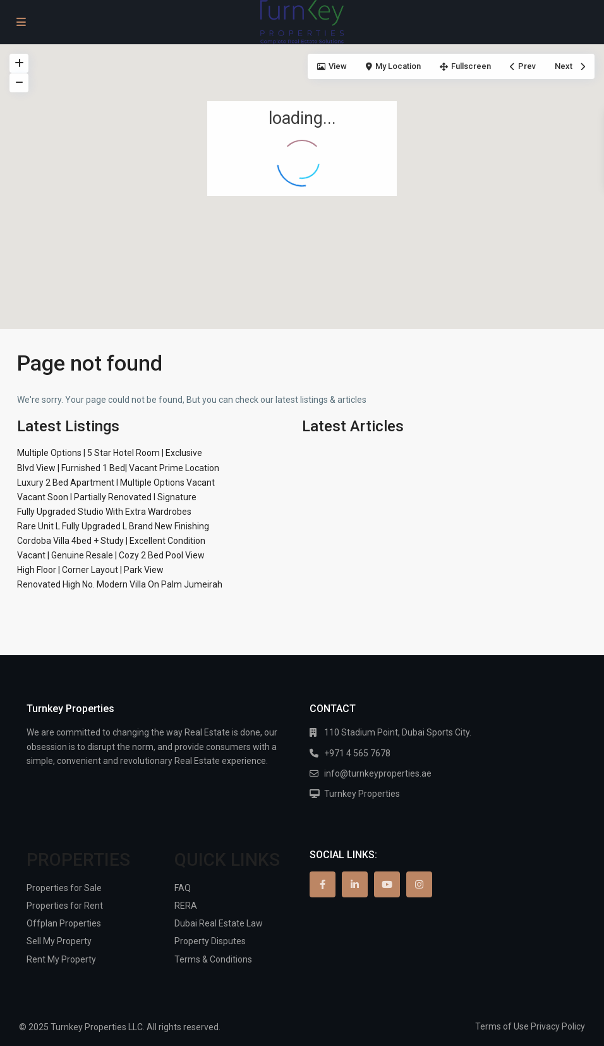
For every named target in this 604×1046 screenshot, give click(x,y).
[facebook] (322, 884)
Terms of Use (502, 1026)
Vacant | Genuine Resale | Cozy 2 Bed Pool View (111, 555)
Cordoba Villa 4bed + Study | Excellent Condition (111, 541)
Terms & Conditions (213, 959)
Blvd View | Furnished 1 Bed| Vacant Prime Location (118, 468)
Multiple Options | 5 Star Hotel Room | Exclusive (109, 453)
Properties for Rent (65, 906)
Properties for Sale (64, 888)
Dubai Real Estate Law (218, 923)
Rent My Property (61, 959)
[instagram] (419, 884)
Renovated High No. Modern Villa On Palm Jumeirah (119, 584)
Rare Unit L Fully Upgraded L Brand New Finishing (113, 526)
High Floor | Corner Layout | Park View (90, 570)
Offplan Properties (64, 923)
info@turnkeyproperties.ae (378, 773)
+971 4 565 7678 (357, 753)
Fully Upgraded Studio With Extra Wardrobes (104, 512)
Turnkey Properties (362, 794)
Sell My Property (59, 941)
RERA (185, 906)
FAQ (182, 888)
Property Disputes (210, 941)
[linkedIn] (355, 884)
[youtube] (387, 884)
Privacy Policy (558, 1026)
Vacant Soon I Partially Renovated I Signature (106, 497)
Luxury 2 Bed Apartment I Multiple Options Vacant (116, 482)
